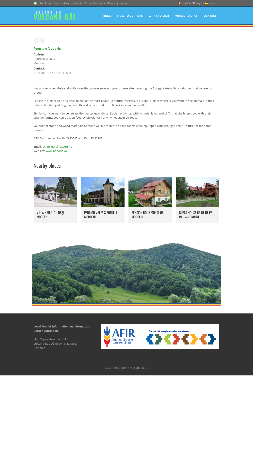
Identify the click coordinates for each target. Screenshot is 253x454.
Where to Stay (186, 16)
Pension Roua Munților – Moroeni (149, 300)
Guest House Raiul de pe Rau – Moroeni (195, 300)
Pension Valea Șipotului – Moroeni (101, 300)
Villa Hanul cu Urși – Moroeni (51, 300)
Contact (209, 16)
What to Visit (159, 16)
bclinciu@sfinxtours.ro (57, 232)
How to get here (130, 16)
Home (107, 16)
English (200, 3)
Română (186, 3)
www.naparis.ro (56, 236)
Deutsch (213, 3)
